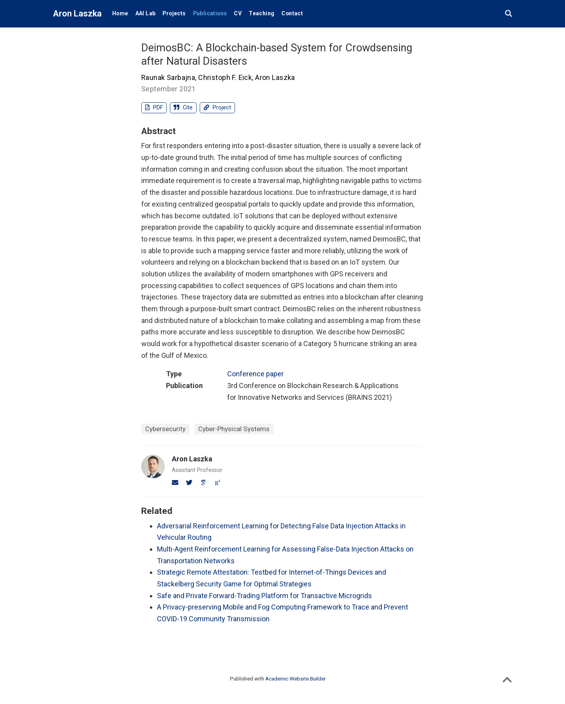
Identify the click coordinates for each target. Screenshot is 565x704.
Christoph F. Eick (225, 77)
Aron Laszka (77, 13)
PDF (154, 107)
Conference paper (255, 374)
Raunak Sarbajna (168, 77)
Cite (183, 107)
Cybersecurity (165, 429)
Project (217, 107)
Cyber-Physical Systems (234, 429)
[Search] (508, 13)
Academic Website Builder (295, 678)
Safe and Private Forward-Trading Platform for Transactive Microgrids (264, 596)
